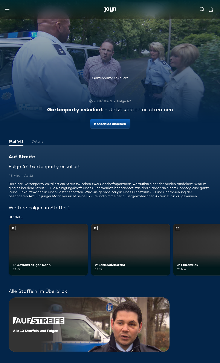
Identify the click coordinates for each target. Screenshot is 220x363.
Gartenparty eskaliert (110, 78)
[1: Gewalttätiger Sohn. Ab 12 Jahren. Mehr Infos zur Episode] (48, 250)
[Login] (211, 9)
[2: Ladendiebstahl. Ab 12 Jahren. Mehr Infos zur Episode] (130, 250)
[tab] (16, 142)
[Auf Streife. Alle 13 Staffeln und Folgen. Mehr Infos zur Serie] (89, 324)
